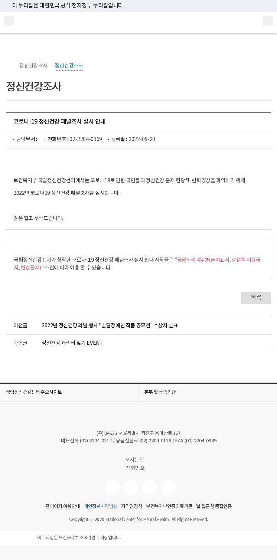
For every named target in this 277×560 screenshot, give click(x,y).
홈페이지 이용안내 (62, 507)
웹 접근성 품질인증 (214, 507)
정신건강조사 (33, 66)
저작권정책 (131, 507)
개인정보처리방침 (100, 507)
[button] (69, 392)
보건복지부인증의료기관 (169, 507)
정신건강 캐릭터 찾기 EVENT (72, 343)
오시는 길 (138, 460)
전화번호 (135, 468)
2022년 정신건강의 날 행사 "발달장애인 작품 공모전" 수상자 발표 (110, 326)
